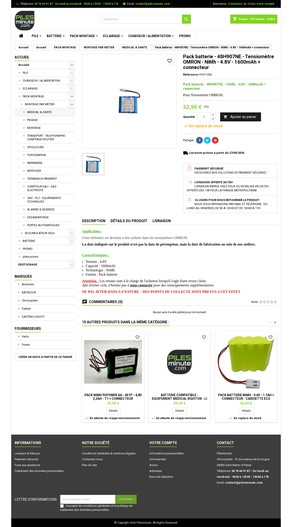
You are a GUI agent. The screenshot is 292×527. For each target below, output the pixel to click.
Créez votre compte (261, 3)
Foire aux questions (27, 465)
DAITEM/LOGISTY (32, 316)
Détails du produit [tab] (129, 221)
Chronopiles (29, 300)
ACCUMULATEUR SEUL (40, 233)
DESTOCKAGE (27, 264)
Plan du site (89, 465)
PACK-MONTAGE (82, 36)
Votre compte (163, 443)
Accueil (22, 57)
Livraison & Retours (27, 453)
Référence (190, 74)
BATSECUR (28, 292)
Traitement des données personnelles (39, 471)
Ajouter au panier (239, 117)
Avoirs (153, 465)
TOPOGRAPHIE (36, 155)
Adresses (155, 471)
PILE (35, 36)
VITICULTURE (35, 147)
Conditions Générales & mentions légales (108, 453)
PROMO (185, 36)
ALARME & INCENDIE (40, 209)
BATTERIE (54, 36)
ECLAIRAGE (111, 36)
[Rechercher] (146, 19)
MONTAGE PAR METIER (40, 104)
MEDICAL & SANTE (39, 112)
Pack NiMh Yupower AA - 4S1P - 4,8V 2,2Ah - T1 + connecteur (113, 396)
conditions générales (96, 505)
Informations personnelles (166, 453)
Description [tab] (93, 221)
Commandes (157, 459)
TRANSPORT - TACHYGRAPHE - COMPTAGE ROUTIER (47, 137)
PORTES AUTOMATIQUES (43, 225)
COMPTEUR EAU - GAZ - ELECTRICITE (42, 188)
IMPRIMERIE (34, 163)
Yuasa (25, 344)
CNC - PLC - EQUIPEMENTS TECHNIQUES (44, 199)
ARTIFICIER (34, 170)
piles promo (30, 256)
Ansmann (27, 284)
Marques (23, 276)
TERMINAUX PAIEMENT (42, 178)
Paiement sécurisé (26, 459)
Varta (25, 336)
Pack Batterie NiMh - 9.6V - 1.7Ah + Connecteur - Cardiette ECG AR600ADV (246, 398)
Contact (225, 443)
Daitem (26, 308)
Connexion (235, 3)
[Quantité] (204, 116)
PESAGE (32, 120)
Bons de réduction (161, 476)
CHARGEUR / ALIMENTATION (149, 36)
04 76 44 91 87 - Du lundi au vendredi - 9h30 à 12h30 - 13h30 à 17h (76, 3)
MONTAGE (34, 128)
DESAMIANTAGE (38, 217)
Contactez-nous (92, 459)
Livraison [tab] (162, 221)
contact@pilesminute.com (152, 3)
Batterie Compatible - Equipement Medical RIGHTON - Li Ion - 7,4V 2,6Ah (179, 398)
